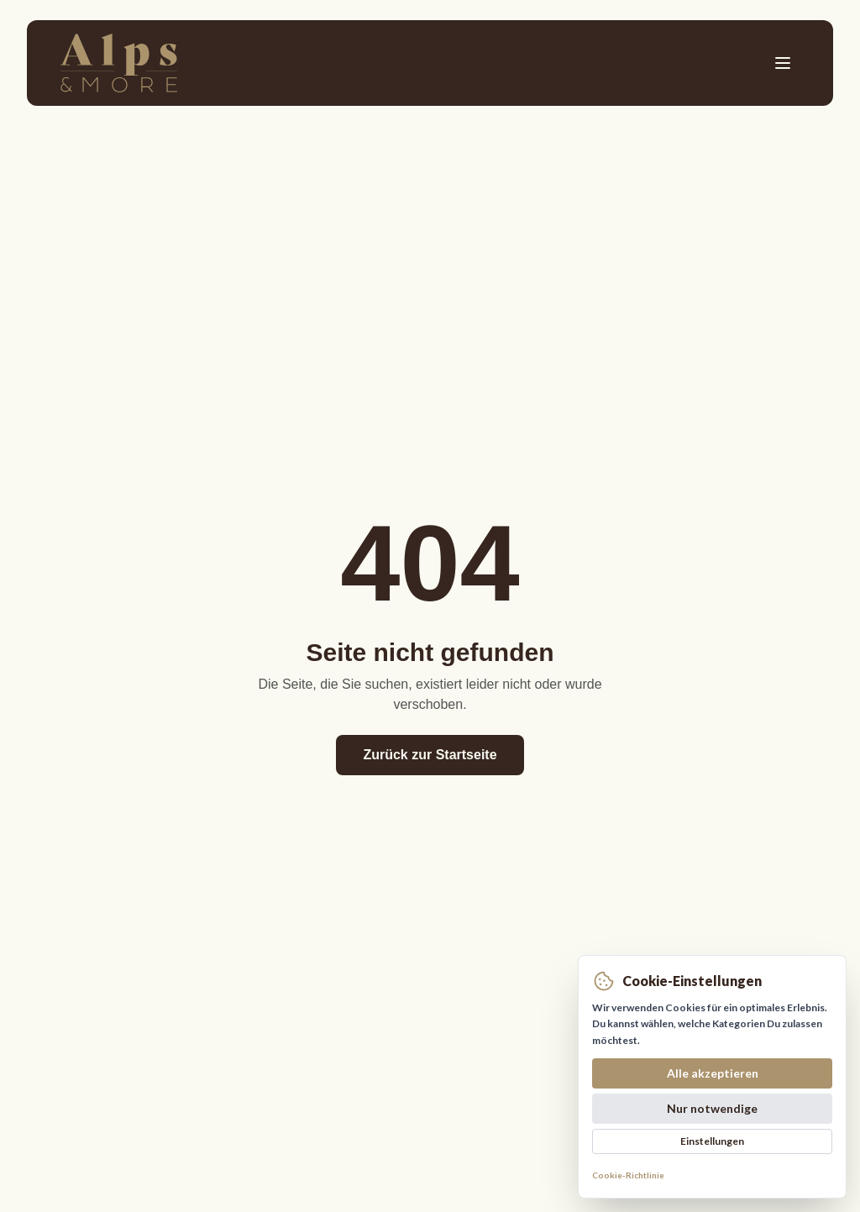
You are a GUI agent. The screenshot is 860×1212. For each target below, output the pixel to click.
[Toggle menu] (783, 63)
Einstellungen (712, 1141)
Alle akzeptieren (712, 1073)
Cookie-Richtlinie (628, 1175)
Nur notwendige (712, 1108)
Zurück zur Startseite (429, 755)
